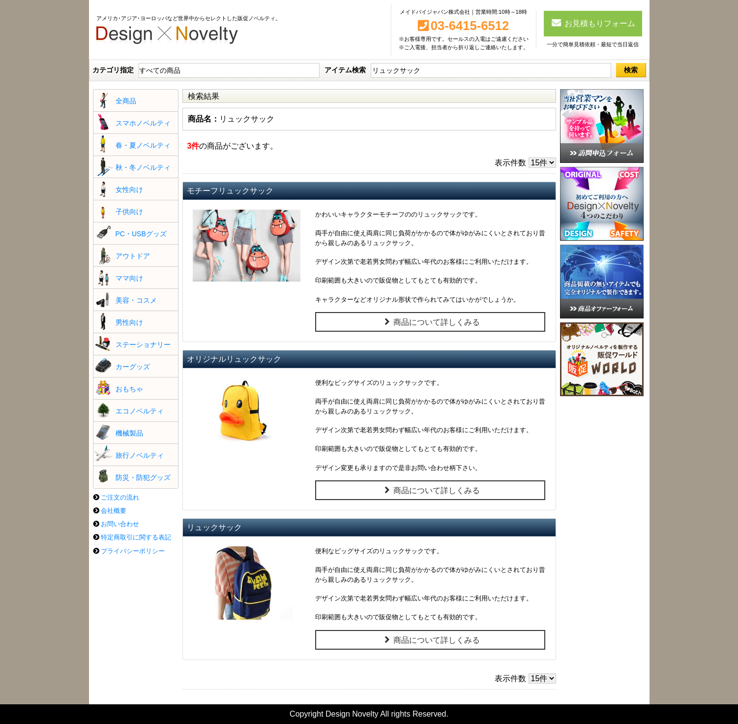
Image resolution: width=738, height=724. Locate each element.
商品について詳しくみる (430, 321)
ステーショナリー (143, 344)
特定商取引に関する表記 (136, 537)
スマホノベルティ (143, 123)
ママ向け (129, 278)
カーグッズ (133, 367)
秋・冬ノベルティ (143, 167)
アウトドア (133, 256)
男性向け (129, 322)
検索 (631, 70)
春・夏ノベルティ (143, 145)
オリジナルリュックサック (234, 359)
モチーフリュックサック (230, 191)
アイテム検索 (345, 70)
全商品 (126, 101)
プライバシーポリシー (133, 551)
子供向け (129, 212)
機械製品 (129, 433)
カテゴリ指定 (113, 70)
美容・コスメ (136, 300)
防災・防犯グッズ (143, 477)
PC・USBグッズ (141, 234)
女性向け (129, 189)
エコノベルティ (140, 411)
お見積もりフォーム (592, 23)
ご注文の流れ (120, 497)
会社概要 (113, 510)
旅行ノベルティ (140, 455)
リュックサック (214, 527)
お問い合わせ (120, 524)
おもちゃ (129, 389)
